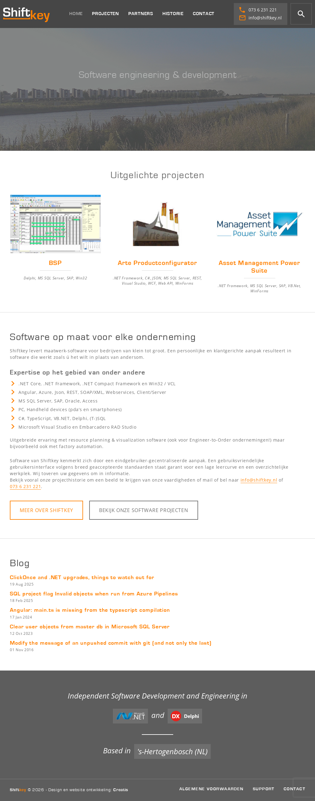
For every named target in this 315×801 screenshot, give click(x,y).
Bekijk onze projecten (143, 510)
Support (263, 789)
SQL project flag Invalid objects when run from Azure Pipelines (94, 594)
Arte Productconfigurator (157, 263)
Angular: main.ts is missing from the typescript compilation (90, 610)
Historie (173, 13)
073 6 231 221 (258, 10)
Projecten (105, 13)
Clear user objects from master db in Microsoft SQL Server (90, 627)
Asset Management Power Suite (259, 267)
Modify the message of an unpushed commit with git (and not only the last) (111, 643)
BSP (55, 263)
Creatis (120, 790)
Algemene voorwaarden (211, 789)
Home (76, 13)
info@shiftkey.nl (260, 18)
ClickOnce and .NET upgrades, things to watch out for (82, 577)
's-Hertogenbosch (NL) (172, 751)
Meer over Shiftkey (46, 510)
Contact (203, 13)
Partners (140, 13)
